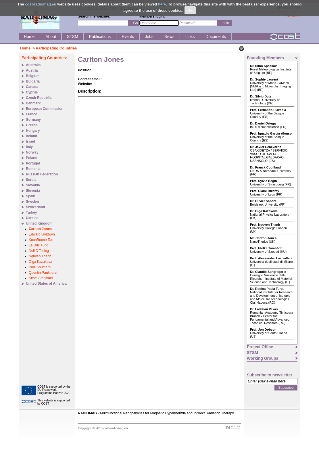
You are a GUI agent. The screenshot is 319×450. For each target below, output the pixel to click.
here (162, 4)
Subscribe (285, 388)
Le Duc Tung (38, 245)
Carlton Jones (40, 229)
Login (225, 23)
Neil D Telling (39, 251)
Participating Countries (56, 48)
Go (135, 23)
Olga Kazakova (40, 262)
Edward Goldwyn (42, 234)
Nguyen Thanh (40, 256)
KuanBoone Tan (41, 240)
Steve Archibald (41, 278)
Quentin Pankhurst (43, 273)
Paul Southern (40, 267)
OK (190, 10)
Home (25, 48)
